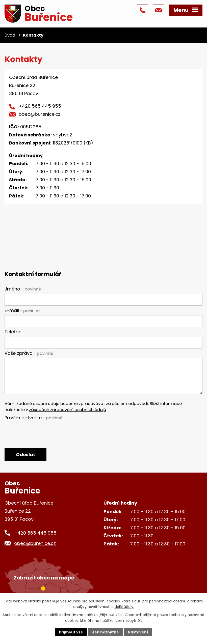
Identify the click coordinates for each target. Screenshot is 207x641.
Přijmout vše (71, 632)
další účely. (124, 606)
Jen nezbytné (105, 632)
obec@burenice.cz (39, 114)
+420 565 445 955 (40, 106)
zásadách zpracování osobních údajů (67, 410)
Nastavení (138, 632)
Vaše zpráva (29, 353)
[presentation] (43, 432)
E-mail (22, 310)
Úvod (10, 35)
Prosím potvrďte (33, 418)
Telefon (13, 332)
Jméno (23, 289)
